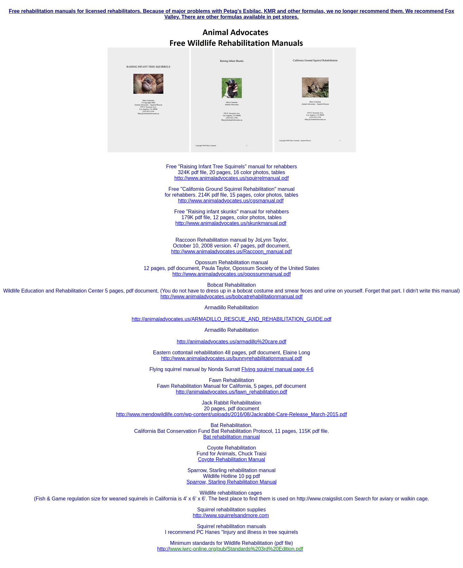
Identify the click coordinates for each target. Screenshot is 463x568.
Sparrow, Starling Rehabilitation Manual (231, 482)
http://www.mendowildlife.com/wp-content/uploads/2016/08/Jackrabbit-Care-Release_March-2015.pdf (231, 414)
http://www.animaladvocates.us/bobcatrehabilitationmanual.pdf (231, 296)
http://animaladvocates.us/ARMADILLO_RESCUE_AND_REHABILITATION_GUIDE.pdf (231, 319)
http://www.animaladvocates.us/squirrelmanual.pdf (231, 178)
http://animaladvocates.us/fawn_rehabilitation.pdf (231, 392)
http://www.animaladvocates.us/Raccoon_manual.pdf (231, 251)
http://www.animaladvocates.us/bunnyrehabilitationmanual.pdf (231, 358)
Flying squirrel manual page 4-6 (277, 369)
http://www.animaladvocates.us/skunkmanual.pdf (230, 223)
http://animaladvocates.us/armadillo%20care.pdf (231, 341)
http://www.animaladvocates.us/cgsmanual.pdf (231, 200)
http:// (230, 549)
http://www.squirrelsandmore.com (231, 515)
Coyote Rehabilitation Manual (231, 459)
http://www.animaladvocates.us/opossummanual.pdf (231, 274)
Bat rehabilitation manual (231, 437)
